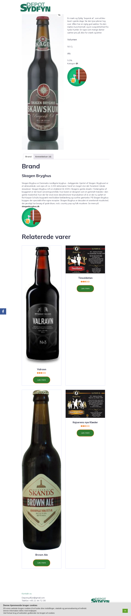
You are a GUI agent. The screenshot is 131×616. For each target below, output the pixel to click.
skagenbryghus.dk (30, 206)
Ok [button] (125, 611)
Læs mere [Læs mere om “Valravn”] (41, 380)
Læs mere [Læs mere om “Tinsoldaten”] (85, 288)
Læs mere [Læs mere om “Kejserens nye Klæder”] (85, 433)
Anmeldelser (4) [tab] (43, 156)
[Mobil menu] (109, 7)
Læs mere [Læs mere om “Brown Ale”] (41, 562)
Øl (77, 63)
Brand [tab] (28, 156)
